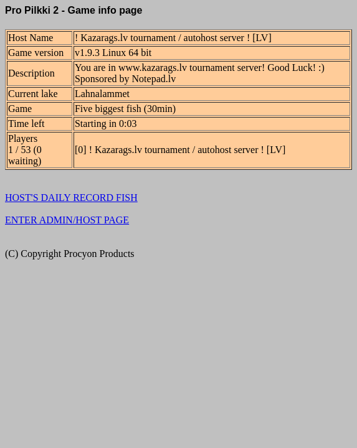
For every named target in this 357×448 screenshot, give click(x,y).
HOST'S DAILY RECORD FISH (71, 197)
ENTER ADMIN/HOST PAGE (67, 220)
